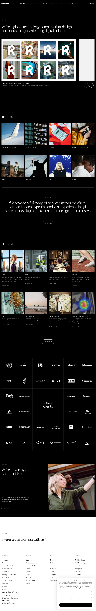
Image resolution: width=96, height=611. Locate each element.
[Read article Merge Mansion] (60, 310)
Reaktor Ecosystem (81, 563)
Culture (4, 586)
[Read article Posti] (12, 268)
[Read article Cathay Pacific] (36, 308)
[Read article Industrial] (36, 167)
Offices (52, 555)
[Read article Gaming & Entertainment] (83, 135)
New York (53, 560)
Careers (4, 589)
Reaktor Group (80, 560)
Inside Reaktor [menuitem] (73, 4)
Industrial (29, 577)
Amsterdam (54, 566)
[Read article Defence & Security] (36, 135)
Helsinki (53, 569)
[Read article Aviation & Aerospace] (12, 135)
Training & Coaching (8, 575)
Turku (52, 572)
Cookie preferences (8, 603)
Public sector (30, 580)
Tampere (53, 575)
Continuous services (8, 580)
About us (4, 583)
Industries (29, 555)
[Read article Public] (60, 167)
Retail (28, 583)
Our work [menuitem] (41, 4)
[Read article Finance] (60, 135)
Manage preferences (75, 605)
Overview (29, 560)
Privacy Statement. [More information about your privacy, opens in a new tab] (81, 588)
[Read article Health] (12, 167)
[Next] (91, 85)
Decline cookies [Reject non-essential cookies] (75, 599)
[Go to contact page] (56, 539)
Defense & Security (32, 566)
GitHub (77, 572)
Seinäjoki (53, 580)
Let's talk (91, 4)
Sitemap (4, 555)
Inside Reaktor (6, 569)
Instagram (78, 569)
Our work (4, 563)
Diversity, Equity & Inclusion (11, 592)
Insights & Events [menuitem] (52, 4)
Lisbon (52, 563)
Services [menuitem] (33, 4)
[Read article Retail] (83, 167)
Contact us (5, 572)
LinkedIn (78, 566)
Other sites (78, 555)
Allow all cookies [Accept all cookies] (75, 593)
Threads (77, 575)
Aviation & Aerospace (33, 563)
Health (28, 575)
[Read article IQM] (12, 308)
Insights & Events (7, 566)
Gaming (28, 572)
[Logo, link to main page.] (5, 4)
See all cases (48, 341)
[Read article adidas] (83, 268)
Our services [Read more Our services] (48, 223)
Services (4, 560)
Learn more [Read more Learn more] (7, 508)
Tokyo (52, 577)
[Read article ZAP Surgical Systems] (83, 310)
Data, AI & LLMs (7, 577)
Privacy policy (6, 595)
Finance (28, 569)
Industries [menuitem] (23, 3)
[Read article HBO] (60, 267)
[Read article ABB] (36, 267)
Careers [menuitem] (63, 4)
